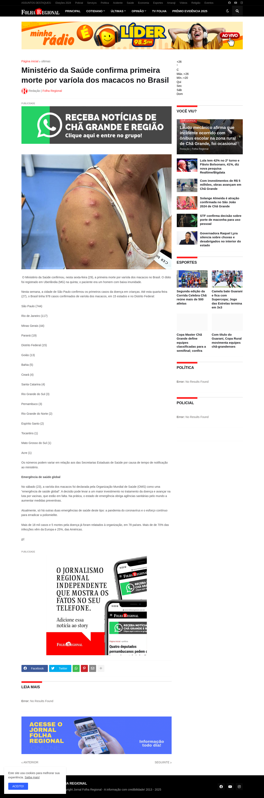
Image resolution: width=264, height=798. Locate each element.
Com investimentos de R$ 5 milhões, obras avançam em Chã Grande (220, 184)
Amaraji (171, 2)
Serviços (92, 2)
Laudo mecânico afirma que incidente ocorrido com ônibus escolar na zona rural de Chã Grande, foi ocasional (208, 135)
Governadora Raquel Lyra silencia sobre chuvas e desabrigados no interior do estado (220, 239)
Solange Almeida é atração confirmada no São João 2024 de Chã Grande (219, 202)
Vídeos (183, 2)
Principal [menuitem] (72, 11)
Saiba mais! (32, 777)
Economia (143, 2)
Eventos (208, 2)
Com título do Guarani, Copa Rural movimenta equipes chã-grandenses (227, 340)
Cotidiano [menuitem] (94, 11)
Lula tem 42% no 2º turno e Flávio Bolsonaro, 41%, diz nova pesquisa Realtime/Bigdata (219, 166)
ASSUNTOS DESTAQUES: (36, 2)
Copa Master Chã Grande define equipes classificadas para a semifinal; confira (191, 342)
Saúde (130, 2)
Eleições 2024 (63, 2)
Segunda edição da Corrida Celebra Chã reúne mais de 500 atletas (192, 297)
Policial (79, 2)
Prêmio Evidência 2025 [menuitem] (189, 11)
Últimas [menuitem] (117, 11)
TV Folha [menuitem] (159, 11)
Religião (195, 2)
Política (105, 2)
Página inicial (30, 61)
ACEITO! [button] (18, 786)
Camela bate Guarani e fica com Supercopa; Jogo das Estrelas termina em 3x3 (227, 299)
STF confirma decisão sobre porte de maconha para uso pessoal (221, 219)
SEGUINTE (162, 762)
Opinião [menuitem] (138, 11)
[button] (227, 11)
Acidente (118, 2)
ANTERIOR (31, 762)
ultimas (45, 61)
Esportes (158, 2)
